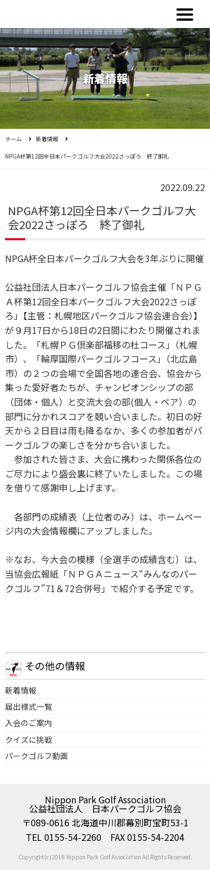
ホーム (13, 138)
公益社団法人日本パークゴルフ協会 (52, 14)
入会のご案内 (28, 722)
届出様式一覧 (28, 706)
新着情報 (47, 138)
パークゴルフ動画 (36, 755)
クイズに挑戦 (28, 739)
